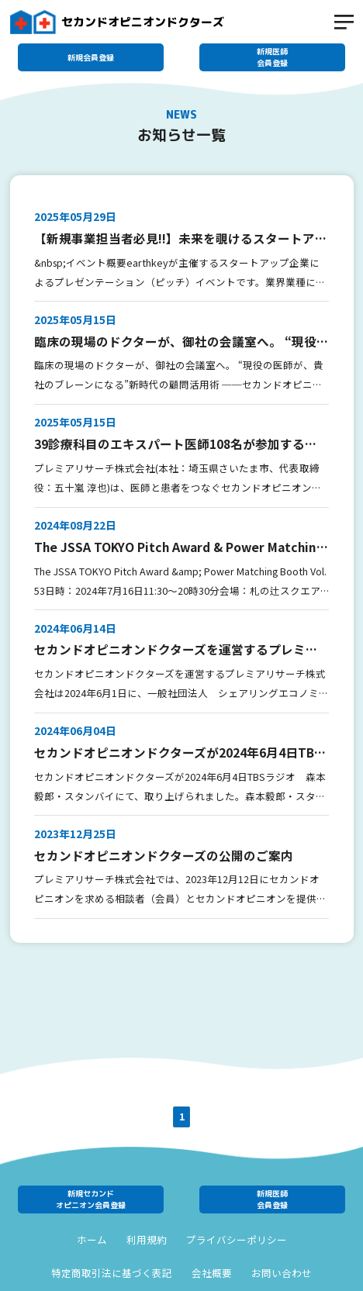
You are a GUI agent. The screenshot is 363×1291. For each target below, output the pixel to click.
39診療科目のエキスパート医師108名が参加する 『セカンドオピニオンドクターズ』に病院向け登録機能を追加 (176, 444)
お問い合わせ (281, 1273)
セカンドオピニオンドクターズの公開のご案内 (163, 855)
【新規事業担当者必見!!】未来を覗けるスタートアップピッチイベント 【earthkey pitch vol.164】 (180, 238)
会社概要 (212, 1273)
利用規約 (146, 1240)
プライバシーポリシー (236, 1240)
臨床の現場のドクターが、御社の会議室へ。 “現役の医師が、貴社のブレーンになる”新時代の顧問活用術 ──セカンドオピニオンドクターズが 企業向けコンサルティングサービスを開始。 (181, 341)
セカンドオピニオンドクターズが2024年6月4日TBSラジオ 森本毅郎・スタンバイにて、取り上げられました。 (178, 752)
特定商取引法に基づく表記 (111, 1273)
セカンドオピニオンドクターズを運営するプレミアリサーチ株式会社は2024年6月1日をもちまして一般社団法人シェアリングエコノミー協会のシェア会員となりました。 (179, 649)
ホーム (92, 1240)
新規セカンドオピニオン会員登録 (91, 1199)
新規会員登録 (90, 57)
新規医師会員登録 (272, 57)
